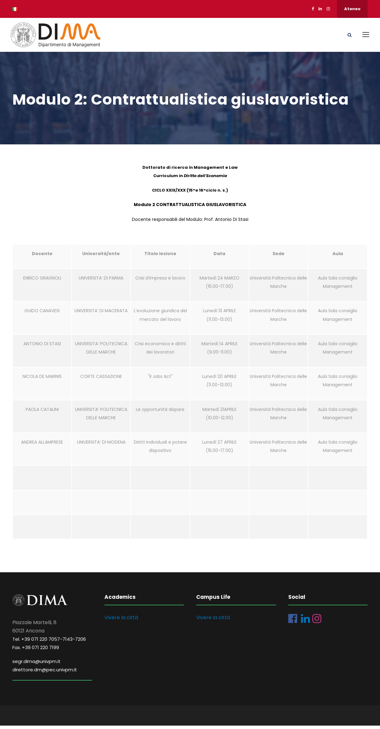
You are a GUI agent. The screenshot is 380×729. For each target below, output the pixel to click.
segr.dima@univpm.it (36, 664)
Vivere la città (121, 620)
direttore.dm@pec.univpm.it (44, 673)
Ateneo (352, 9)
